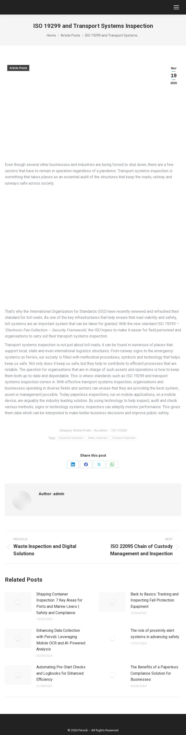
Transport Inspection (124, 438)
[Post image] (18, 602)
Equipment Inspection (71, 438)
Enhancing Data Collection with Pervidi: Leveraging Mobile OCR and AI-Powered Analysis (60, 639)
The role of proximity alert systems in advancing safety (155, 633)
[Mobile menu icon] (176, 7)
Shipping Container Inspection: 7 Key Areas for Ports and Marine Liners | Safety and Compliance (59, 603)
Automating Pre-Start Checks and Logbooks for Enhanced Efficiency (60, 673)
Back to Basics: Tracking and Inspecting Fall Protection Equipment (154, 600)
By (100, 430)
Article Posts (18, 68)
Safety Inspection (98, 438)
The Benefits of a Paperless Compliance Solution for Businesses (154, 673)
